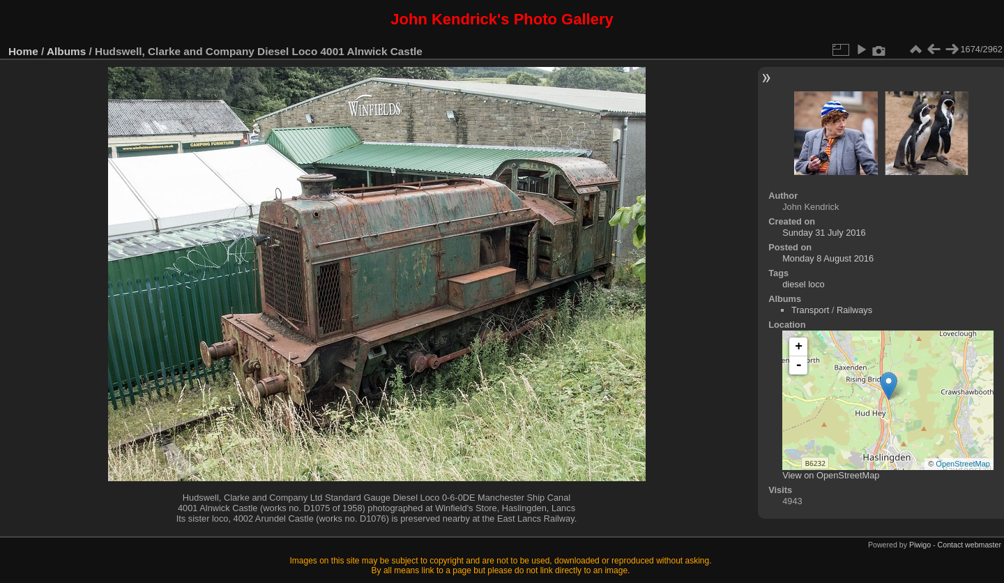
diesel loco (803, 284)
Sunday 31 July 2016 (824, 232)
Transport (810, 310)
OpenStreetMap (963, 464)
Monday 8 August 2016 (828, 258)
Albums (66, 51)
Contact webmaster (969, 544)
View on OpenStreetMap (830, 475)
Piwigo (920, 544)
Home (23, 51)
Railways (854, 310)
